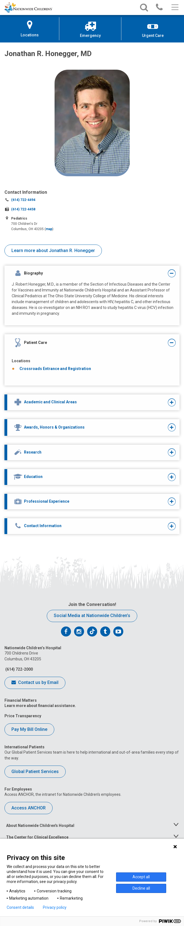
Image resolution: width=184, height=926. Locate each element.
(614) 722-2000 (18, 669)
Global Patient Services (35, 771)
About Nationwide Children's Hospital (40, 825)
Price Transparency (22, 716)
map (49, 229)
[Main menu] (174, 7)
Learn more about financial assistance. (40, 705)
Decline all (141, 888)
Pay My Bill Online (29, 729)
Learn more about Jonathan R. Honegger (53, 250)
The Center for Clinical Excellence (37, 837)
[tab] (84, 273)
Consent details (20, 907)
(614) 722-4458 (23, 209)
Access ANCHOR (28, 808)
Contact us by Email (34, 683)
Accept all (141, 877)
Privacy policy (55, 907)
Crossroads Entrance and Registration (55, 368)
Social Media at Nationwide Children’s (92, 615)
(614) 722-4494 (23, 200)
